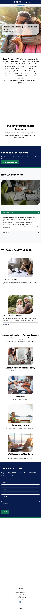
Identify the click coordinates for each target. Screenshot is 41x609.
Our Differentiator (8, 212)
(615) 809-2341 (22, 591)
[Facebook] (20, 602)
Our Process (6, 232)
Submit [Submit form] (5, 512)
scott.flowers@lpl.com (20, 599)
